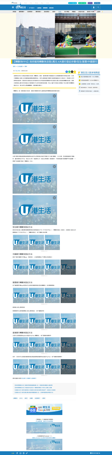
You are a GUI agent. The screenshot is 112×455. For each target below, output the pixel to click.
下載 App (98, 3)
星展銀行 (34, 378)
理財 (25, 66)
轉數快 (15, 398)
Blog (42, 3)
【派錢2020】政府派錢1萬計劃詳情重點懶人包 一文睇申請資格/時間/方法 (33, 392)
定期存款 (51, 8)
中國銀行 (28, 378)
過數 (31, 398)
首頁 (14, 66)
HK (20, 3)
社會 (59, 11)
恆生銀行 (23, 378)
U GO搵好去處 (73, 3)
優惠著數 (21, 11)
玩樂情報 (29, 11)
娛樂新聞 (45, 8)
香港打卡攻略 (90, 11)
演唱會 (14, 11)
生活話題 (19, 66)
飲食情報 (46, 11)
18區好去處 (81, 11)
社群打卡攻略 (83, 3)
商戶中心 (90, 3)
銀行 (26, 398)
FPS (21, 398)
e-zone (47, 3)
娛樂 (53, 11)
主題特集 (99, 11)
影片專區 (66, 11)
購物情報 (38, 11)
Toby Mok (17, 70)
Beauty (36, 3)
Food (31, 3)
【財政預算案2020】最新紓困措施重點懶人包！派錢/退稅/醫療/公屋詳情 (33, 385)
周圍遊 (74, 11)
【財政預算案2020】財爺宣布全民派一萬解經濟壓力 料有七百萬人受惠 (33, 387)
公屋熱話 (39, 8)
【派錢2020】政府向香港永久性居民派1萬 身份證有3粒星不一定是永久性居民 (35, 390)
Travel (25, 3)
